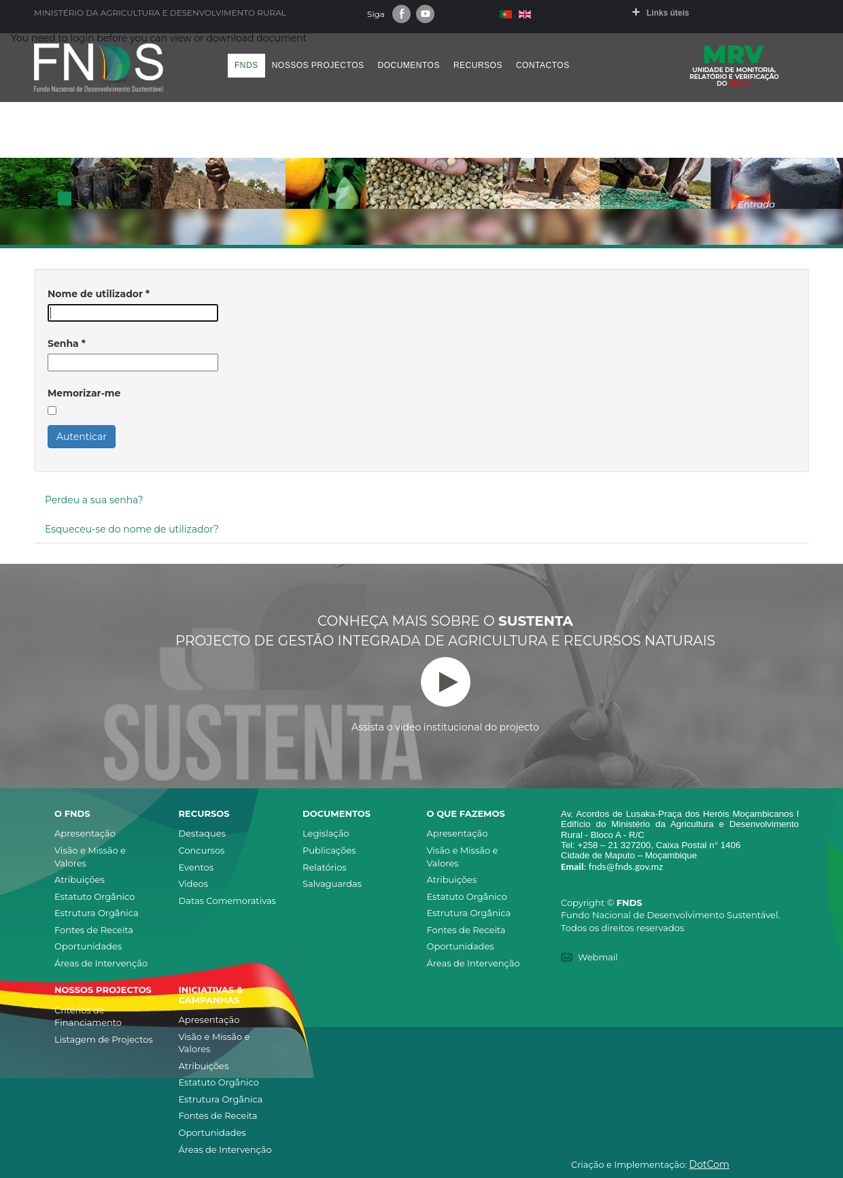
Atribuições (79, 879)
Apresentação (85, 833)
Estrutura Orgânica (96, 912)
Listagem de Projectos (103, 1039)
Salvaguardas (332, 883)
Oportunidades (88, 946)
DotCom (709, 1164)
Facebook (401, 14)
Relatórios (325, 867)
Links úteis (668, 13)
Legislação (326, 833)
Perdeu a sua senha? (94, 500)
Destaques (202, 833)
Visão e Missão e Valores (90, 857)
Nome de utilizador (99, 294)
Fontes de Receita (93, 929)
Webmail (598, 957)
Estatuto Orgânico (94, 896)
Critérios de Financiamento (88, 1016)
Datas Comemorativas (227, 900)
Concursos (202, 850)
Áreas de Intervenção (101, 963)
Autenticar (81, 437)
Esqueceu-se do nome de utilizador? (132, 529)
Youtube (425, 14)
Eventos (196, 867)
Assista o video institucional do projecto (445, 695)
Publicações (329, 850)
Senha (67, 343)
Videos (194, 883)
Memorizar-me (84, 393)
